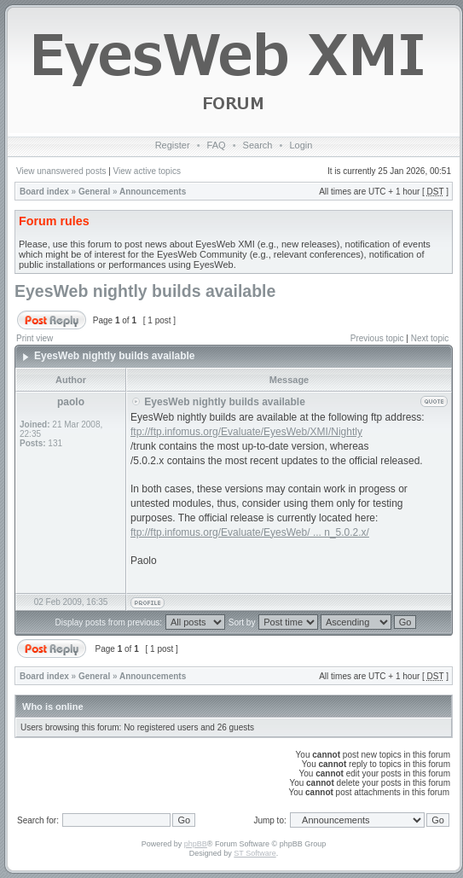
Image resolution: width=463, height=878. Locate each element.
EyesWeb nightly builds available (144, 291)
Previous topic (377, 338)
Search (258, 145)
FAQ (216, 145)
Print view (34, 338)
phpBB (195, 844)
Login (300, 145)
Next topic (430, 338)
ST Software (254, 853)
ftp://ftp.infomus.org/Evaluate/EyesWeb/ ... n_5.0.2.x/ (249, 532)
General (94, 191)
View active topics (147, 171)
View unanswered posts (61, 171)
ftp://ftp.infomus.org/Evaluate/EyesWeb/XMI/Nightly (246, 432)
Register (172, 145)
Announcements (152, 191)
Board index (44, 191)
